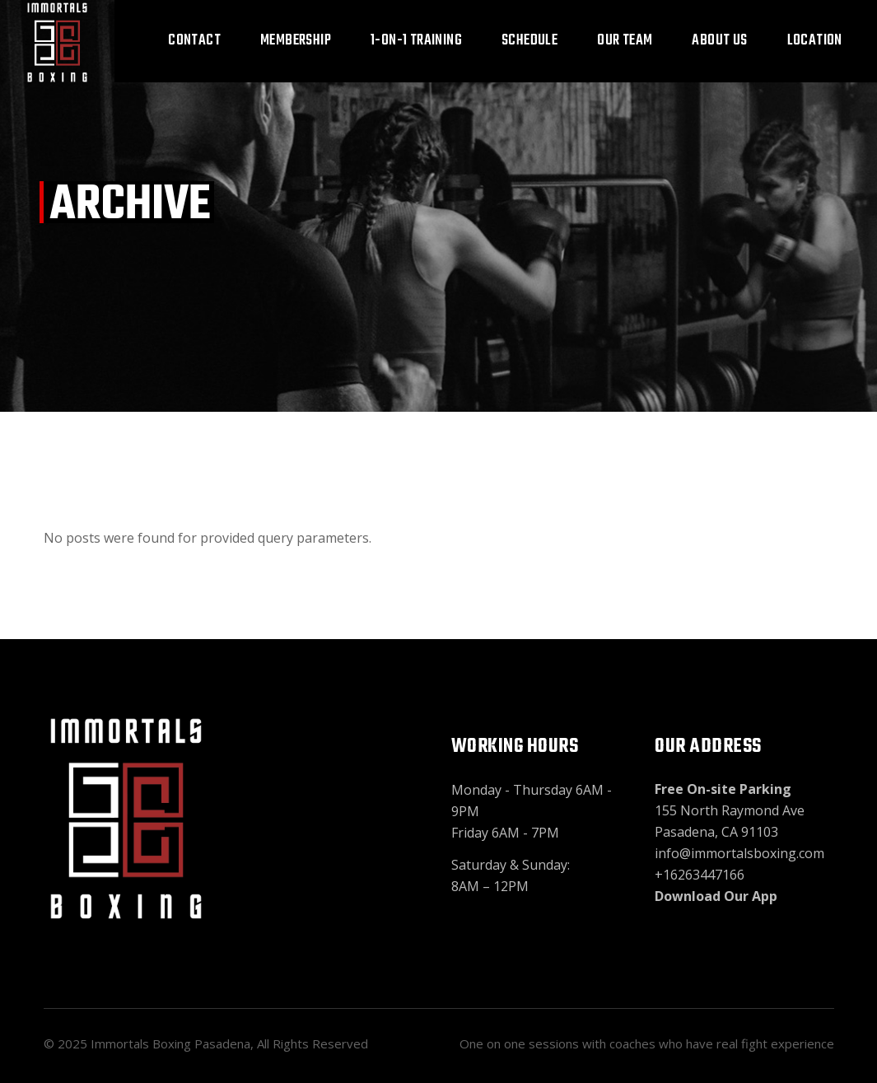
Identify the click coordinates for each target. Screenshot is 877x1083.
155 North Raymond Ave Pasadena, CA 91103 (730, 810)
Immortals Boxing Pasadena (170, 1043)
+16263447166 (699, 875)
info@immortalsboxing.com (739, 853)
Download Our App (716, 896)
